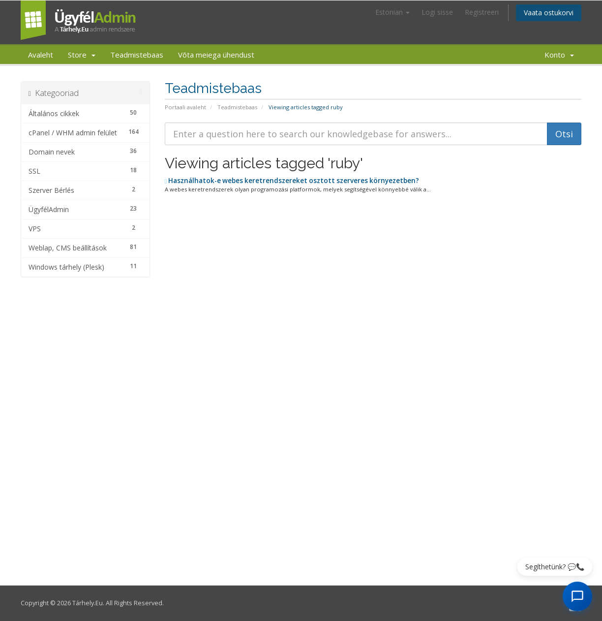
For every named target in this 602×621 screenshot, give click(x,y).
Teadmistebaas (136, 55)
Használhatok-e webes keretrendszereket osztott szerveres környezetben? (292, 180)
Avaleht (40, 55)
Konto (559, 55)
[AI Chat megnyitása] (577, 596)
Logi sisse (437, 12)
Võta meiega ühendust (216, 55)
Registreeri (482, 12)
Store (81, 55)
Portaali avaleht (185, 107)
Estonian (392, 12)
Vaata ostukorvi (548, 12)
